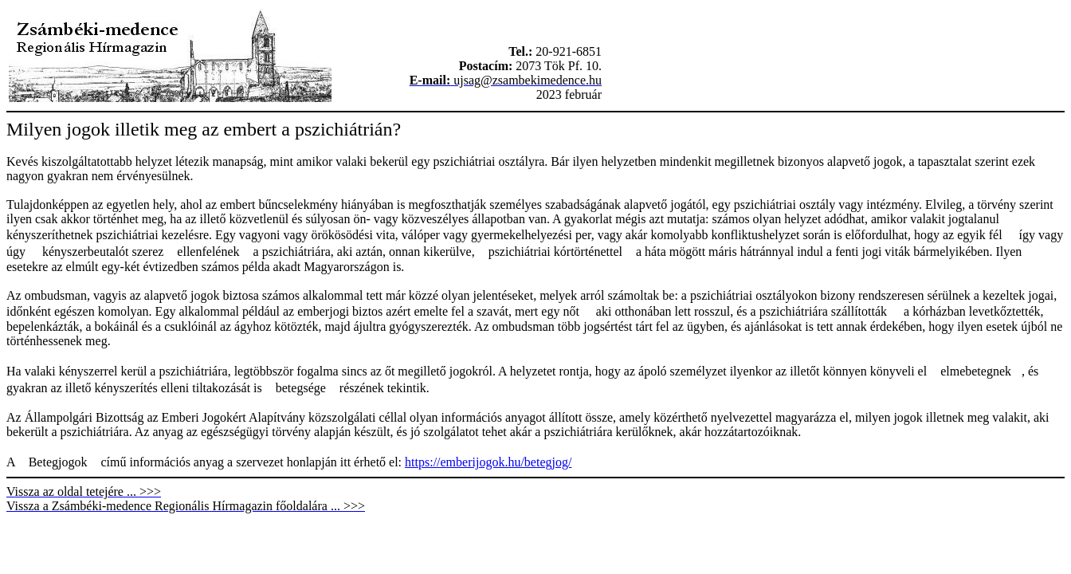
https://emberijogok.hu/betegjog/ (488, 462)
